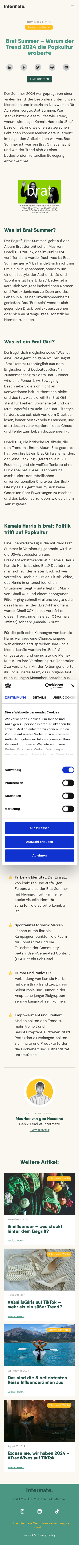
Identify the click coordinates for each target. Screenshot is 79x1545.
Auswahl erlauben (39, 842)
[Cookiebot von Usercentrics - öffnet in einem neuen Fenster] (47, 686)
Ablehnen (39, 855)
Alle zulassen (39, 828)
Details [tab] (39, 697)
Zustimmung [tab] (16, 697)
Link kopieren (39, 79)
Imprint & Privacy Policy (39, 1535)
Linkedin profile (40, 1130)
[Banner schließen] (72, 685)
